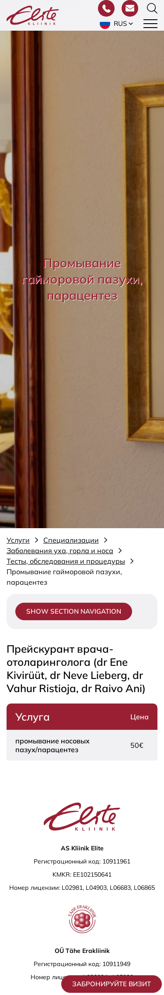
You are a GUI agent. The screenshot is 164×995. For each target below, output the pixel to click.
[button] (117, 23)
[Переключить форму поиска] (152, 8)
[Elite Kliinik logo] (33, 14)
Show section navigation (73, 611)
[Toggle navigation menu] (150, 24)
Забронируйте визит (111, 984)
